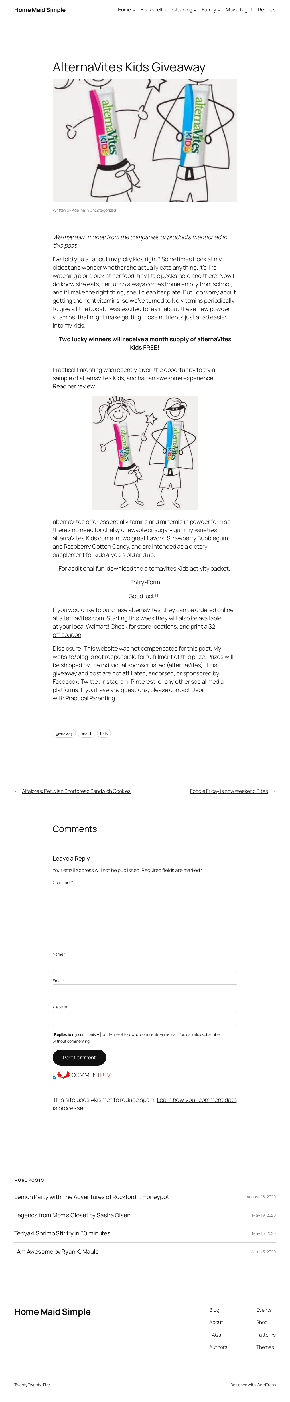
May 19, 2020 (264, 1215)
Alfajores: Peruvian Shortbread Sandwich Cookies (76, 791)
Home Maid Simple (39, 10)
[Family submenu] (218, 9)
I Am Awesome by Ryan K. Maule (56, 1251)
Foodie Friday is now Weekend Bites (229, 791)
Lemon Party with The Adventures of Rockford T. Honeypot (91, 1197)
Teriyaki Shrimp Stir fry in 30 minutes (62, 1233)
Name (59, 954)
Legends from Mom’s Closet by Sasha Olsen (72, 1215)
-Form (152, 582)
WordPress (266, 1384)
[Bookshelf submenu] (165, 9)
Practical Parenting (90, 698)
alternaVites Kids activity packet (186, 568)
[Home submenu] (133, 9)
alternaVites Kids (102, 378)
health (86, 733)
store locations (157, 626)
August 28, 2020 (261, 1196)
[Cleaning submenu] (195, 9)
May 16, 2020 (264, 1233)
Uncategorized (103, 210)
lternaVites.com (83, 618)
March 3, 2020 (263, 1251)
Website (60, 1007)
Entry (137, 582)
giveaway (64, 733)
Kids (104, 733)
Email (59, 980)
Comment (63, 882)
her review (81, 386)
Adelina (78, 210)
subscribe (210, 1034)
